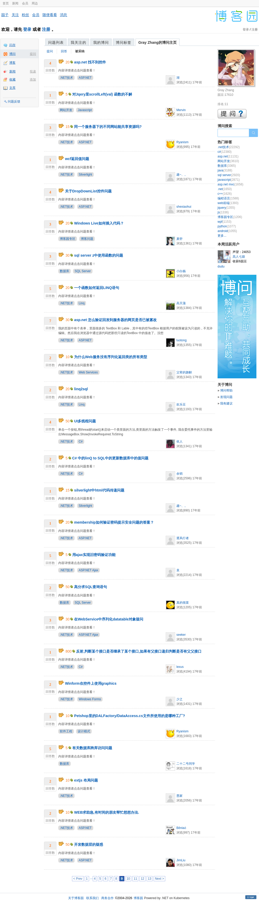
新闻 (15, 3)
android (227, 231)
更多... (222, 235)
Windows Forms (90, 699)
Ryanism (182, 142)
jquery (226, 208)
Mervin (181, 110)
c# (225, 152)
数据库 (64, 271)
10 (128, 878)
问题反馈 (14, 101)
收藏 (12, 79)
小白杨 (181, 271)
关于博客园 (76, 898)
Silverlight (85, 174)
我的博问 (101, 42)
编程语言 (228, 198)
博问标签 (123, 42)
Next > (159, 878)
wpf (224, 221)
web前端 (228, 203)
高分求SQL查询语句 (90, 587)
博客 (12, 62)
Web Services (88, 372)
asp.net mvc (230, 184)
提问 (33, 54)
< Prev (77, 878)
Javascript (85, 110)
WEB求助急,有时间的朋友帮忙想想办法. (106, 812)
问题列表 (56, 42)
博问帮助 (226, 390)
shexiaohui (183, 206)
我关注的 (78, 42)
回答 (64, 51)
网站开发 (66, 110)
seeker (181, 635)
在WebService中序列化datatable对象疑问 (108, 619)
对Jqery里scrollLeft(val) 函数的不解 (102, 94)
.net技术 (229, 147)
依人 (179, 441)
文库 (12, 88)
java (225, 170)
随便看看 (49, 15)
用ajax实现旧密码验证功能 (94, 555)
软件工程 (66, 731)
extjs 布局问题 (86, 780)
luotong (181, 340)
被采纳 (79, 51)
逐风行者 (182, 538)
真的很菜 (182, 602)
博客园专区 (67, 239)
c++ (225, 194)
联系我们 (92, 898)
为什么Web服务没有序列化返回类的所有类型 (110, 357)
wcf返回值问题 (77, 159)
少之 (179, 699)
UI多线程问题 (85, 421)
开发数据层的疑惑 (88, 844)
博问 (12, 54)
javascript (229, 180)
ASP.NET (85, 78)
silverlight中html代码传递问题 (99, 490)
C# (81, 441)
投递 (33, 71)
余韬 (179, 473)
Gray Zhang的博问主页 (157, 42)
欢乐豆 (181, 404)
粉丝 (25, 15)
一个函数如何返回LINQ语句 (96, 288)
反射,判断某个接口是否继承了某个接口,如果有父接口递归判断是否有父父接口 (139, 651)
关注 (15, 15)
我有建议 (226, 403)
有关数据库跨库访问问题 (92, 748)
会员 (25, 3)
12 (142, 878)
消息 (63, 15)
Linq (82, 303)
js (223, 212)
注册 (46, 29)
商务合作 (107, 898)
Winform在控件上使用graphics (91, 683)
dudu (221, 266)
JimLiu (180, 860)
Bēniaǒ (181, 828)
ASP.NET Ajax (88, 570)
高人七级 (239, 256)
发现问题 (226, 397)
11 (135, 878)
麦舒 (179, 239)
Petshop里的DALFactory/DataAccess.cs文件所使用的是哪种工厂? (129, 716)
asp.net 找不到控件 (90, 62)
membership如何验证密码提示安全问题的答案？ (114, 522)
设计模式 (84, 731)
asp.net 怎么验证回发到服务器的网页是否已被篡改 (115, 320)
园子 (5, 15)
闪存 (12, 45)
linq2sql (81, 389)
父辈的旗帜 (184, 372)
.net (225, 189)
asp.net (228, 156)
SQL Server (83, 271)
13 (149, 878)
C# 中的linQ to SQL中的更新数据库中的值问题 (110, 458)
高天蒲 (181, 303)
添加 (33, 79)
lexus (180, 667)
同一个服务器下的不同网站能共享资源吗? (108, 127)
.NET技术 (66, 78)
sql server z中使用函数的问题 (98, 255)
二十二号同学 (185, 763)
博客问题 (87, 239)
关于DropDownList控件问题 (88, 191)
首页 (6, 3)
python (227, 226)
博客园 (138, 898)
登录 (27, 29)
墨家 (179, 796)
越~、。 (182, 174)
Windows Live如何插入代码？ (99, 223)
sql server (229, 175)
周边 (35, 3)
